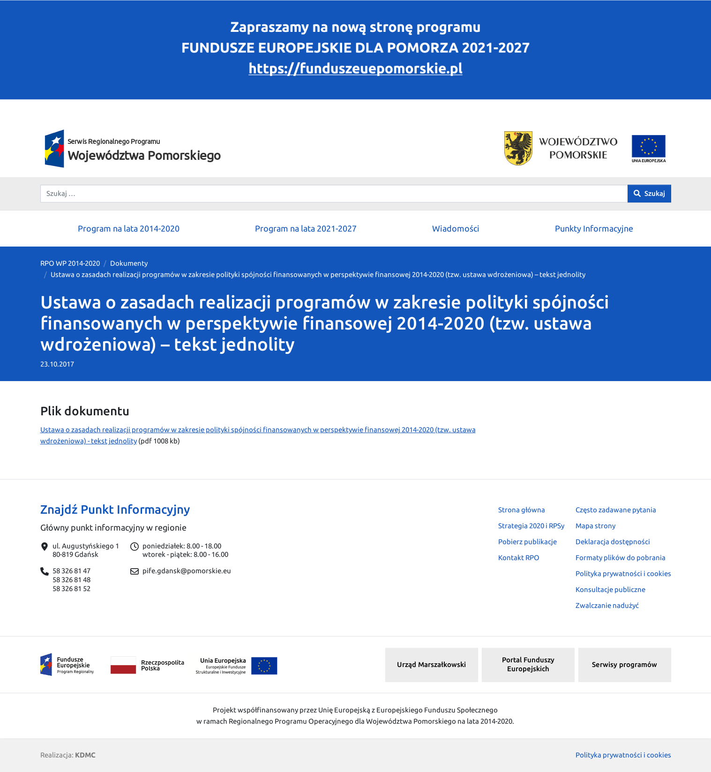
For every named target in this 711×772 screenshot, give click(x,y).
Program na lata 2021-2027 (306, 228)
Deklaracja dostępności (613, 542)
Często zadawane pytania (616, 510)
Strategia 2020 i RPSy (531, 526)
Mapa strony (595, 526)
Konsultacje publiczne (610, 589)
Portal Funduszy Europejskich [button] (528, 664)
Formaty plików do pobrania (621, 558)
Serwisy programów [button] (624, 664)
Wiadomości (455, 228)
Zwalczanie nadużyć (607, 605)
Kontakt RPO (518, 558)
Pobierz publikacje (527, 542)
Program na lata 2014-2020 (129, 228)
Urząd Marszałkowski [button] (431, 664)
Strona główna (521, 510)
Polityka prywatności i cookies (623, 573)
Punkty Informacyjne (594, 228)
